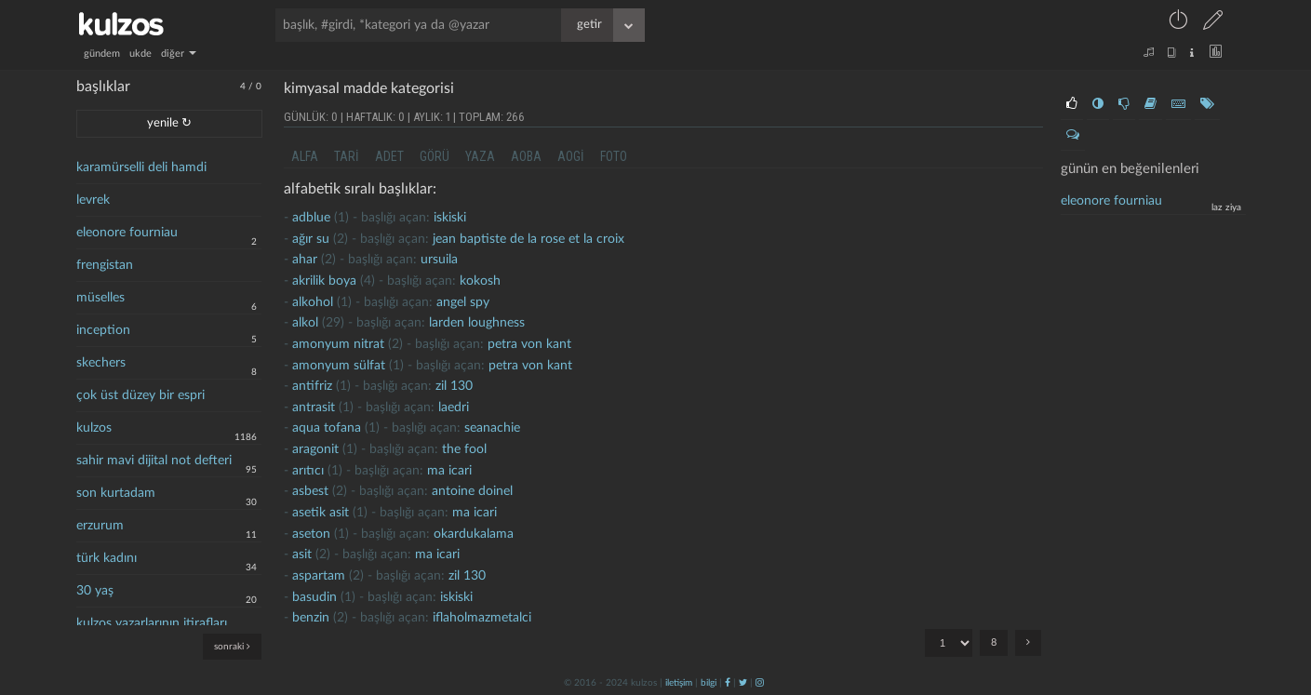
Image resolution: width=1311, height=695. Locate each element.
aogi (570, 156)
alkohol (312, 302)
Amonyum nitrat (338, 344)
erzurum (100, 525)
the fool (464, 449)
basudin (314, 597)
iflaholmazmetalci (482, 617)
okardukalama (474, 534)
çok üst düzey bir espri (140, 395)
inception (103, 330)
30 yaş (95, 590)
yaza (480, 156)
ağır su (310, 239)
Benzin (310, 617)
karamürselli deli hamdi (141, 167)
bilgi (708, 683)
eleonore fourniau (127, 232)
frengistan (104, 265)
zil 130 (454, 386)
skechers (101, 362)
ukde (140, 53)
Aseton (311, 534)
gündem (102, 53)
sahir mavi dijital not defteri (154, 460)
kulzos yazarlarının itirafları (151, 623)
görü (434, 156)
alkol (305, 322)
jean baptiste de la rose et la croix (528, 239)
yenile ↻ (169, 123)
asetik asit (320, 512)
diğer (178, 53)
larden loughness (477, 322)
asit (302, 554)
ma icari (449, 470)
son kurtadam (115, 493)
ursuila (439, 259)
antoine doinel (472, 491)
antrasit (313, 407)
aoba (526, 156)
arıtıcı (308, 470)
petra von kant (529, 344)
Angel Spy (462, 302)
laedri (453, 407)
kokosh (480, 280)
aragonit (315, 449)
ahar (304, 259)
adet (389, 156)
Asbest (310, 491)
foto (613, 156)
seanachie (492, 427)
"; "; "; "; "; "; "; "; (948, 643)
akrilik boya (324, 280)
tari (346, 156)
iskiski (450, 217)
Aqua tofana (326, 427)
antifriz (312, 386)
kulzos (94, 427)
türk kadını (106, 558)
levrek (93, 200)
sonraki (232, 646)
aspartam (318, 575)
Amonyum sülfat (338, 365)
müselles (100, 297)
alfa (304, 156)
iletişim (678, 683)
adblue (311, 217)
